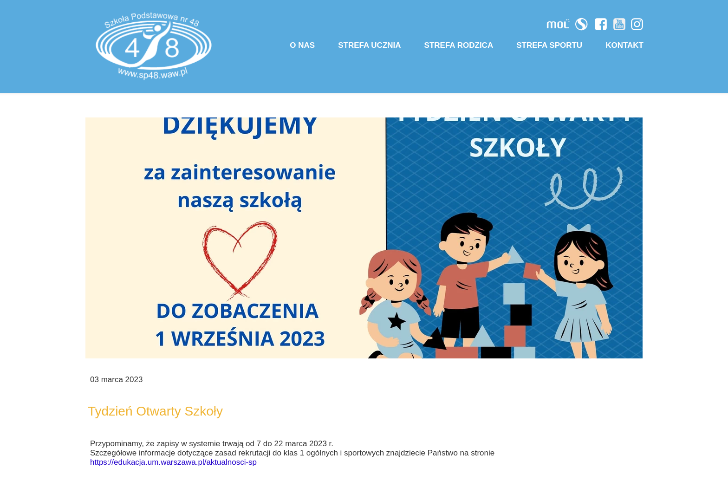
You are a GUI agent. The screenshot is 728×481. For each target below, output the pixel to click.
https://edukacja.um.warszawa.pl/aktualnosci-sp (173, 462)
